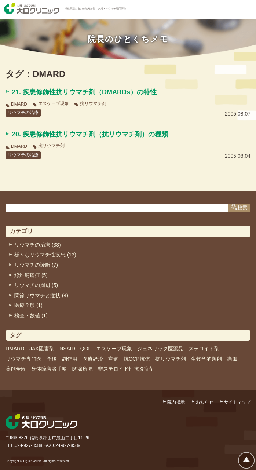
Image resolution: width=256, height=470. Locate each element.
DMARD (19, 104)
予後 (52, 359)
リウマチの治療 (23, 112)
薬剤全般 (16, 369)
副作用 (69, 359)
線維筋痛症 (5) (31, 275)
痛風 (232, 359)
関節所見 (82, 369)
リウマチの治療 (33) (37, 245)
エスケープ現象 (53, 103)
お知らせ (204, 402)
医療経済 (93, 359)
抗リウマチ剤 (93, 103)
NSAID (67, 348)
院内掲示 (176, 402)
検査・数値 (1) (31, 315)
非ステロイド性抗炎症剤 (126, 369)
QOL (85, 348)
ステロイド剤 (204, 348)
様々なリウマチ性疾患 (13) (45, 255)
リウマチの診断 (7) (36, 265)
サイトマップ (237, 402)
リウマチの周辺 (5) (36, 285)
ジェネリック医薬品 (160, 348)
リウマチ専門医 (23, 359)
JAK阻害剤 (41, 348)
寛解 (113, 359)
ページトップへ (246, 460)
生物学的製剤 (206, 359)
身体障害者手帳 (49, 369)
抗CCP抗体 (137, 359)
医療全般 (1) (28, 305)
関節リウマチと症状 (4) (41, 295)
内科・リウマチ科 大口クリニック (31, 8)
